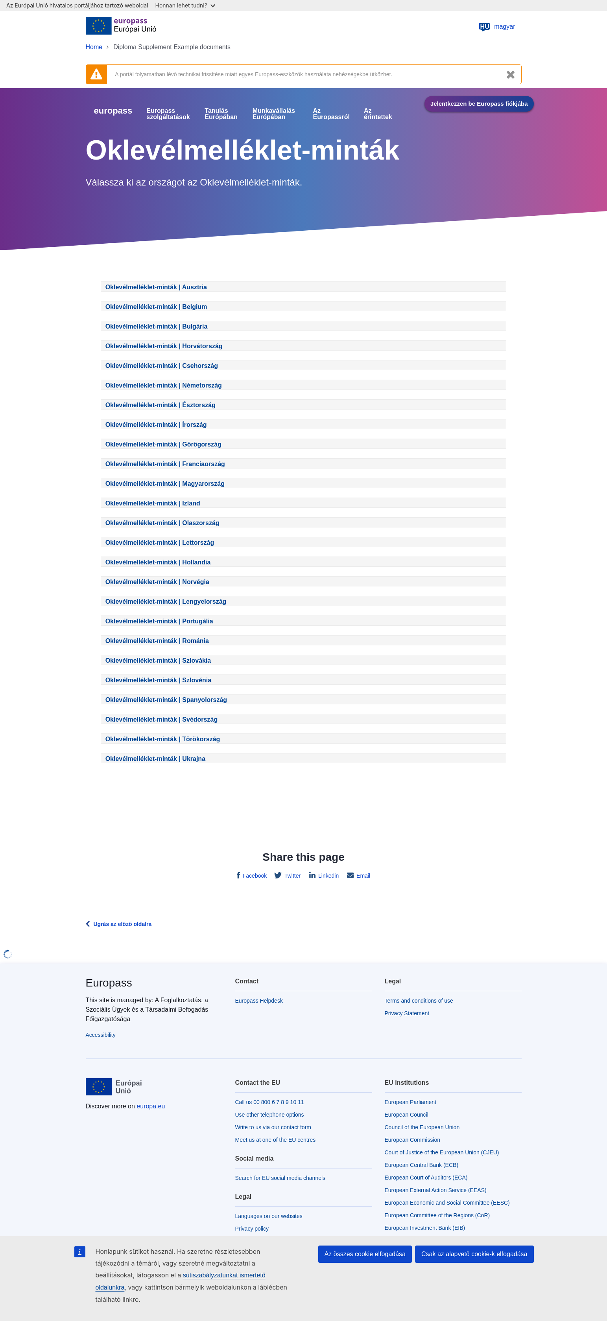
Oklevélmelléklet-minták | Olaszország (162, 523)
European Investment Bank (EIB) (425, 1228)
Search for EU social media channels (280, 1178)
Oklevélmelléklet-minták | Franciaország (165, 464)
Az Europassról (331, 114)
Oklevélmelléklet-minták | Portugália (159, 621)
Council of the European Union (422, 1127)
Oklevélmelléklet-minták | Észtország (160, 405)
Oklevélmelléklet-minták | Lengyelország (166, 601)
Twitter (292, 876)
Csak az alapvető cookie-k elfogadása (474, 1254)
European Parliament (411, 1102)
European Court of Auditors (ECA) (426, 1177)
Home (94, 47)
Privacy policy (252, 1228)
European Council (406, 1115)
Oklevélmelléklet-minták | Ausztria (156, 287)
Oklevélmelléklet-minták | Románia (157, 641)
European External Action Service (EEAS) (436, 1190)
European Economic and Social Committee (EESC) (447, 1203)
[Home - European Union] (121, 26)
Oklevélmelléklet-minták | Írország (156, 424)
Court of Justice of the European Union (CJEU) (442, 1152)
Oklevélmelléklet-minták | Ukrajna (155, 758)
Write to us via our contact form (273, 1127)
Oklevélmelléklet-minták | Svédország (161, 719)
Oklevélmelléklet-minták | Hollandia (158, 562)
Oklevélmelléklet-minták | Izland (152, 503)
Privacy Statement (407, 1013)
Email (362, 876)
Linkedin (328, 876)
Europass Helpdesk (259, 1001)
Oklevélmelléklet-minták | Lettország (159, 542)
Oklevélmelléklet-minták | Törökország (162, 739)
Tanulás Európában (221, 114)
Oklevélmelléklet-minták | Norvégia (157, 582)
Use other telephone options (269, 1115)
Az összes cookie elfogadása (365, 1254)
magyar (496, 26)
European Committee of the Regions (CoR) (437, 1215)
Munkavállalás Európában (274, 114)
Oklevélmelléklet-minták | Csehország (161, 365)
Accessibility (101, 1035)
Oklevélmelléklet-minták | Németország (163, 385)
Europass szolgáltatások (168, 114)
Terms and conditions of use (419, 1001)
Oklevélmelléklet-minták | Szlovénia (158, 680)
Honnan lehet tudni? (185, 5)
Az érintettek (378, 114)
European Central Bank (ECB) (422, 1165)
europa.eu (151, 1106)
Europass (109, 983)
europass (113, 111)
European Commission (413, 1140)
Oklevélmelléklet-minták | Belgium (156, 306)
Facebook (254, 876)
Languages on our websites (269, 1216)
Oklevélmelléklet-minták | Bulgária (156, 326)
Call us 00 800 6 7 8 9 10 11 (269, 1102)
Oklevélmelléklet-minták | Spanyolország (166, 699)
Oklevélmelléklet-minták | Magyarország (165, 483)
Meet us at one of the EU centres (275, 1140)
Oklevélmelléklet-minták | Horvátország (164, 346)
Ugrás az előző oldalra (123, 924)
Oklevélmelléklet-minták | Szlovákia (158, 660)
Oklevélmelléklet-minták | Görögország (163, 444)
